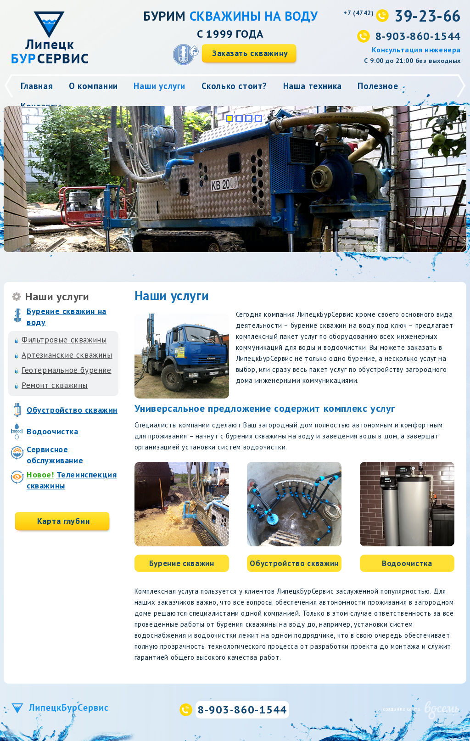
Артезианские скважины (67, 355)
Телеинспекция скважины (72, 480)
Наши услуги (159, 85)
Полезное (378, 85)
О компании (93, 85)
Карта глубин (63, 521)
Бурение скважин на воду (66, 316)
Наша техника (312, 85)
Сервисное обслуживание (55, 455)
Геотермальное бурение (67, 370)
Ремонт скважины (55, 385)
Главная (37, 85)
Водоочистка (52, 431)
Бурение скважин (181, 563)
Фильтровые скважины (64, 340)
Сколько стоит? (234, 85)
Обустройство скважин (72, 409)
